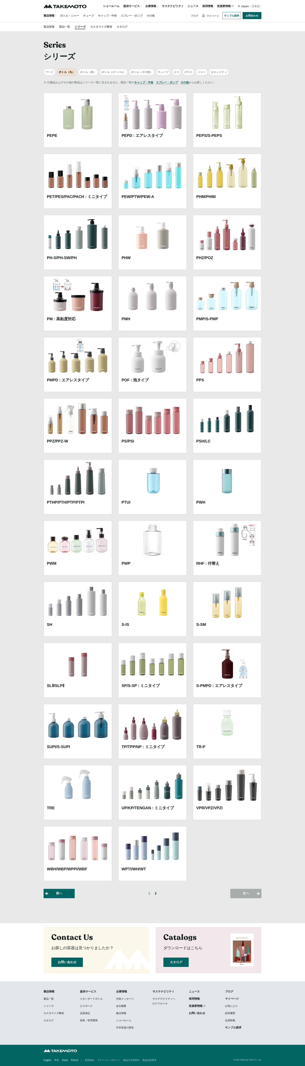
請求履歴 (230, 1013)
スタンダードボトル (91, 998)
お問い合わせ (67, 962)
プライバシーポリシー (108, 1060)
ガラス (188, 72)
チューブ (88, 15)
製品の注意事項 (131, 1060)
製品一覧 (64, 26)
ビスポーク (86, 1005)
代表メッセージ (125, 998)
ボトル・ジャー (69, 15)
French (74, 1060)
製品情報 (49, 15)
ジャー (201, 72)
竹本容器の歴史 (125, 1027)
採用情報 (207, 6)
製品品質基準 (149, 1060)
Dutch (65, 1060)
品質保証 (85, 1013)
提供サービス (88, 991)
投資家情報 (224, 6)
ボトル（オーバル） (113, 72)
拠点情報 (121, 1013)
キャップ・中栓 (107, 15)
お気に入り (231, 1005)
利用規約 (89, 1060)
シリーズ (80, 26)
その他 (150, 15)
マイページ (212, 15)
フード (49, 72)
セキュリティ (219, 72)
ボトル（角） (88, 72)
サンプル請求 (231, 15)
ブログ (194, 15)
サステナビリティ (173, 6)
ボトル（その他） (142, 72)
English (47, 1060)
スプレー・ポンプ (132, 15)
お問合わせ (252, 15)
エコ (176, 72)
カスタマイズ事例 (101, 26)
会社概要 (121, 1005)
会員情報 (230, 1020)
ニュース (193, 6)
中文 (56, 1060)
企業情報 (121, 991)
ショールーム (111, 6)
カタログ (122, 26)
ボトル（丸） (67, 72)
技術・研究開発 (89, 1020)
